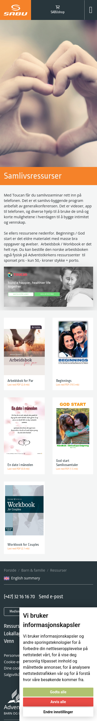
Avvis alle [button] (58, 702)
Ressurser (58, 570)
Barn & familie (33, 570)
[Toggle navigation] (91, 10)
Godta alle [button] (58, 692)
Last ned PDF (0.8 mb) (18, 468)
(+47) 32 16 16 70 (19, 597)
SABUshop (58, 12)
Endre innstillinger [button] (58, 712)
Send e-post (51, 597)
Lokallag (12, 633)
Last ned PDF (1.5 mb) (67, 468)
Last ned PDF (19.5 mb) (67, 384)
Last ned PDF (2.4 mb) (18, 384)
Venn (9, 641)
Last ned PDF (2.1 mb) (18, 548)
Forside (10, 570)
